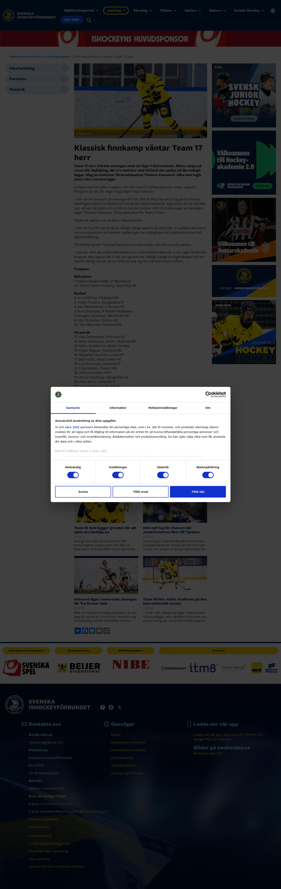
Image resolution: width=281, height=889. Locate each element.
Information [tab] (118, 407)
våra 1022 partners (79, 427)
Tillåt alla (198, 491)
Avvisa (83, 491)
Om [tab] (207, 407)
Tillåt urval (140, 491)
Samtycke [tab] (73, 407)
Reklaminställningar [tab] (163, 407)
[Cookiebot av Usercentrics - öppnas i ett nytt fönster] (208, 394)
